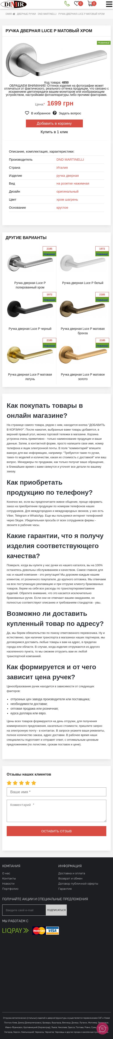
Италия (62, 167)
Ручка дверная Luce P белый (82, 283)
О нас (6, 873)
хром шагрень (67, 199)
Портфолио (10, 888)
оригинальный (67, 191)
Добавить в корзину (54, 123)
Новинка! (49, 254)
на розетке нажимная (72, 183)
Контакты (9, 878)
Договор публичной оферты (78, 883)
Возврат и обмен (70, 878)
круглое (62, 207)
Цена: (40, 104)
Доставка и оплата (71, 873)
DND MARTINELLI (70, 159)
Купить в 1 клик (54, 132)
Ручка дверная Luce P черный (30, 328)
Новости (8, 883)
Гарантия (65, 888)
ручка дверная (67, 175)
